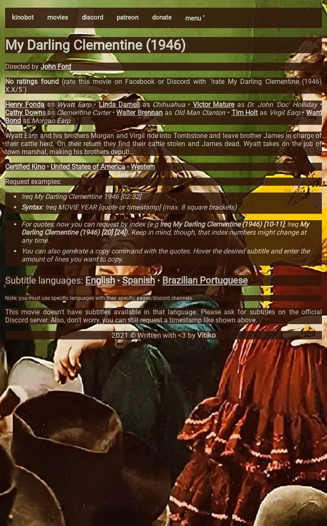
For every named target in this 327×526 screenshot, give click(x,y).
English (100, 280)
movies (57, 17)
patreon (127, 17)
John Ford (55, 67)
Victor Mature (213, 105)
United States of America (88, 167)
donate (162, 17)
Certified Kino (25, 167)
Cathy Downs (25, 113)
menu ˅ (194, 18)
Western (143, 167)
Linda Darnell (119, 105)
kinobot (23, 17)
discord (92, 17)
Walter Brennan (139, 113)
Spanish (138, 280)
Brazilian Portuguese (205, 280)
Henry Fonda (24, 105)
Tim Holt (245, 113)
